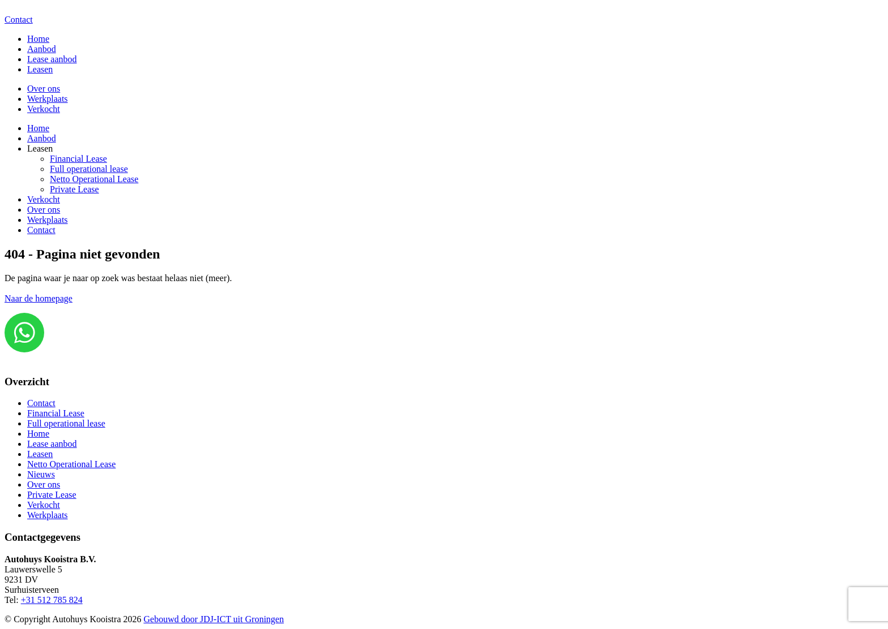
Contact (19, 19)
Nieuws (41, 474)
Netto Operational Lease (94, 179)
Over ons (43, 88)
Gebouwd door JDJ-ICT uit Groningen (214, 619)
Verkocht (43, 109)
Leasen (40, 69)
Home (38, 39)
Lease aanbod (52, 59)
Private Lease (74, 189)
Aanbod (41, 49)
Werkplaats (47, 99)
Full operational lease (89, 169)
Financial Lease (78, 158)
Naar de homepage (38, 298)
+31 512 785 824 (52, 600)
